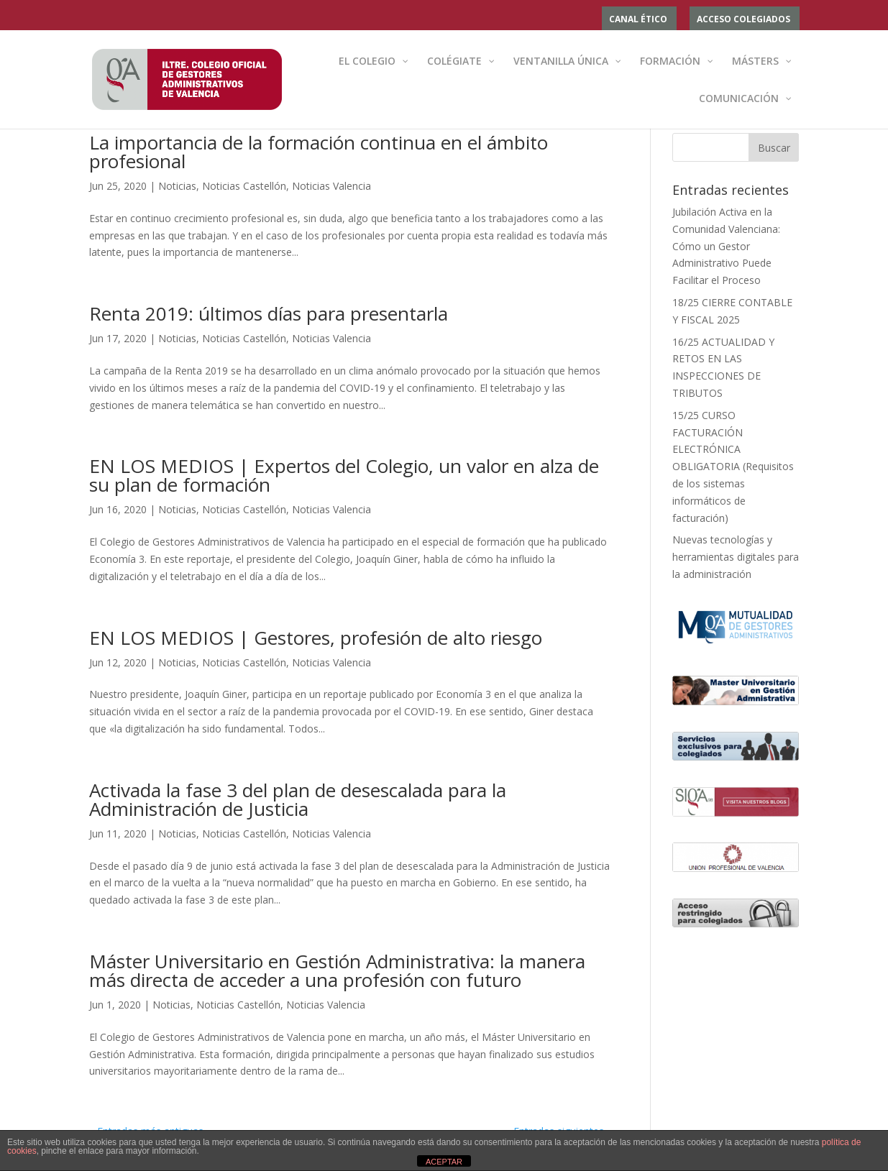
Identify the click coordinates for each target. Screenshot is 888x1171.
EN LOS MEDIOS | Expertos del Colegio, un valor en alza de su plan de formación (344, 475)
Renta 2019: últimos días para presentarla (268, 313)
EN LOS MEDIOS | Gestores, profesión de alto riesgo (315, 638)
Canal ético (638, 20)
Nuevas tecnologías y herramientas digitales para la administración (735, 557)
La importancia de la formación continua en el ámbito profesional (318, 151)
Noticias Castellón (244, 186)
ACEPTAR (444, 1161)
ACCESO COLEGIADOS (743, 20)
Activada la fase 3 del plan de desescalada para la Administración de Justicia (297, 799)
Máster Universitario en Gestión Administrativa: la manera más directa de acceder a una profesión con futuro (337, 970)
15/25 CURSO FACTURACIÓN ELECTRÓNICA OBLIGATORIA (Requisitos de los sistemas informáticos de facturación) (733, 466)
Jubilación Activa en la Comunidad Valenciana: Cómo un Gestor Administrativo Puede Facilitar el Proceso (726, 246)
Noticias (177, 186)
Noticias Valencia (331, 186)
